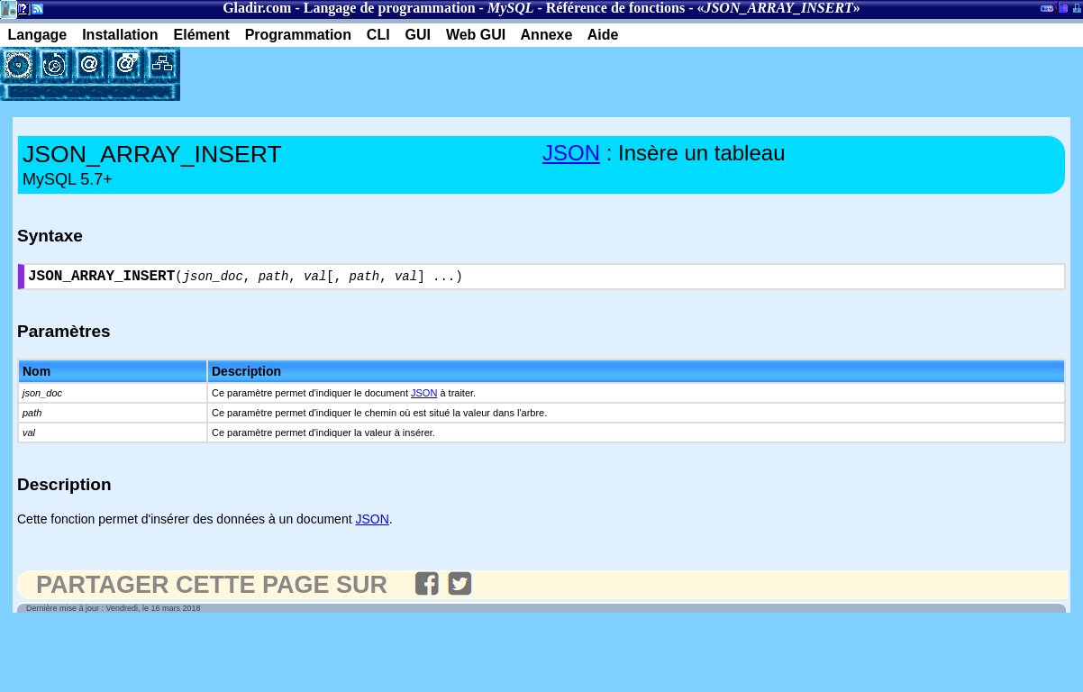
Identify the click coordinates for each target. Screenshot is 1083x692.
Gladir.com (257, 7)
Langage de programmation (390, 7)
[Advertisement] (391, 74)
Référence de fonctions (615, 7)
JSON (571, 153)
